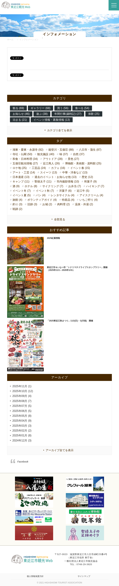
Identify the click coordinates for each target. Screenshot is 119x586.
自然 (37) (78, 154)
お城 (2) (47, 204)
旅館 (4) (17, 199)
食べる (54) (82, 108)
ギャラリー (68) (40, 108)
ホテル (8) (31, 186)
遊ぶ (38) (42, 113)
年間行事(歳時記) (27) (68, 113)
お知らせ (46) (21, 113)
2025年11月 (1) (21, 386)
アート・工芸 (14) (24, 172)
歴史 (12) (87, 177)
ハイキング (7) (95, 186)
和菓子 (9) (90, 181)
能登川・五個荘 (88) (61, 149)
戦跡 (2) (17, 209)
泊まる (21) (20, 119)
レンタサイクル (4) (62, 195)
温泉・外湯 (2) (84, 204)
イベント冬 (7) (22, 190)
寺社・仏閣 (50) (22, 154)
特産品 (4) (68, 199)
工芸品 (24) (39, 167)
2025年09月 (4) (21, 395)
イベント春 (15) (80, 167)
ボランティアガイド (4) (42, 199)
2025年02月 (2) (21, 430)
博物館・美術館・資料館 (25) (83, 163)
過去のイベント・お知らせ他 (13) (55, 177)
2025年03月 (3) (21, 425)
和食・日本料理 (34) (25, 158)
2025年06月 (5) (21, 410)
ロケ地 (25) (20, 167)
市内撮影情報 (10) (68, 181)
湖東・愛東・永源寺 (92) (28, 149)
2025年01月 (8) (21, 435)
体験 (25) (93, 113)
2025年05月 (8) (21, 415)
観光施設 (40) (45, 154)
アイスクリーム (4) (91, 195)
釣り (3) (17, 204)
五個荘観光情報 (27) (25, 163)
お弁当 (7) (74, 186)
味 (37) (63, 154)
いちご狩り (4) (88, 199)
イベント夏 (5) (22, 195)
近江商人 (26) (51, 163)
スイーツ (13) (48, 172)
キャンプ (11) (21, 181)
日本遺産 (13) (21, 177)
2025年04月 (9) (21, 420)
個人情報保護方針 (35, 576)
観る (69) (18, 108)
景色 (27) (73, 158)
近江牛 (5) (83, 190)
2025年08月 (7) (21, 401)
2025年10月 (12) (22, 391)
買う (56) (62, 108)
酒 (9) (16, 186)
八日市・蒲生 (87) (90, 149)
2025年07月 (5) (21, 405)
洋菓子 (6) (65, 190)
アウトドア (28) (53, 158)
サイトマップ (84, 576)
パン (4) (40, 195)
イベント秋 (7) (45, 190)
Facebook (22, 461)
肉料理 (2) (63, 204)
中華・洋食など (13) (74, 172)
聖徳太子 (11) (42, 181)
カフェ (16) (58, 167)
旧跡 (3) (32, 204)
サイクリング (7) (52, 186)
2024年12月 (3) (21, 440)
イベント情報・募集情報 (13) (51, 119)
